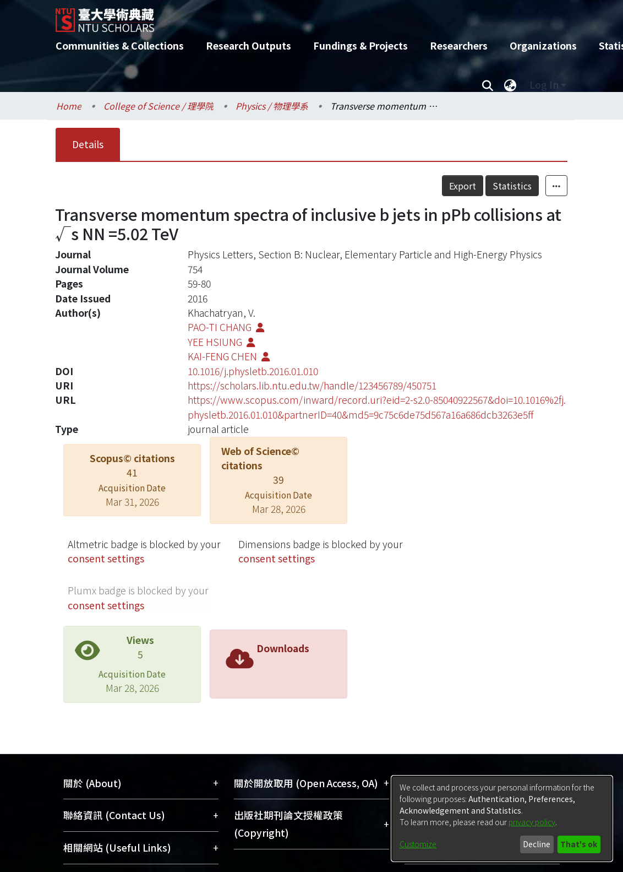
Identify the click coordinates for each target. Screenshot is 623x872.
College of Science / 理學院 (158, 105)
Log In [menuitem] (544, 84)
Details (87, 144)
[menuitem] (510, 85)
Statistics (512, 185)
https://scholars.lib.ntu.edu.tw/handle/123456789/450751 (312, 385)
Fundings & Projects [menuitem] (360, 45)
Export (462, 185)
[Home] (302, 16)
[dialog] (502, 818)
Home (68, 105)
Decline (536, 843)
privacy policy (532, 821)
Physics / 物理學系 (272, 105)
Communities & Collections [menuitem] (120, 45)
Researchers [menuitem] (459, 45)
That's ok (578, 843)
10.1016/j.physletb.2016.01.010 (253, 371)
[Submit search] (487, 84)
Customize (418, 843)
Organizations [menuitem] (543, 45)
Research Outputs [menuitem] (248, 45)
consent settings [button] (106, 558)
